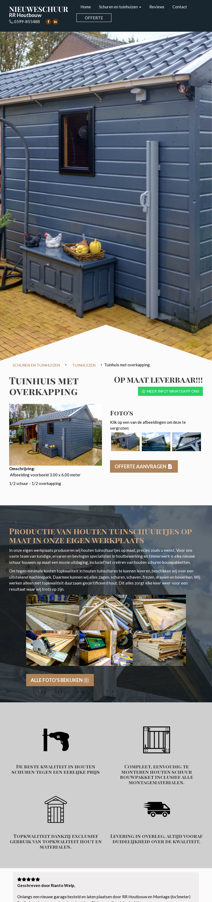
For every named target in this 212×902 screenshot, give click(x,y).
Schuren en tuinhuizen (120, 6)
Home (85, 6)
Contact (179, 6)
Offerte (94, 17)
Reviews (156, 6)
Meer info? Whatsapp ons (171, 391)
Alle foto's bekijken (60, 680)
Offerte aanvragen (144, 466)
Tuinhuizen (84, 365)
